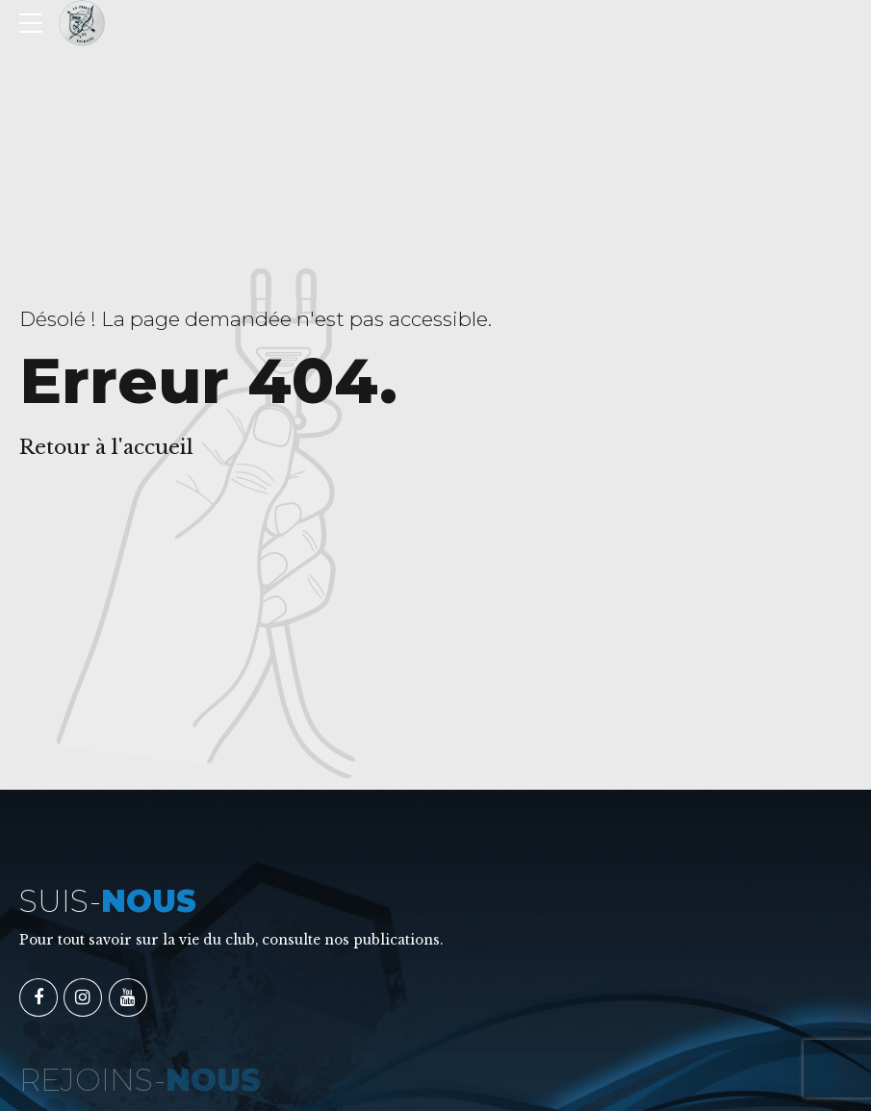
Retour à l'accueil (106, 447)
